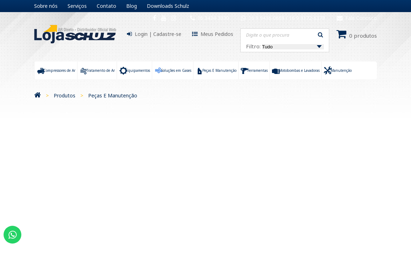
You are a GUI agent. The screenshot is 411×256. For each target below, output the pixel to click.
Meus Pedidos (217, 34)
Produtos (64, 95)
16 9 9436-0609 (267, 18)
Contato (106, 5)
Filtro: (285, 46)
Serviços (77, 5)
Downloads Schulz (168, 5)
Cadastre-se (167, 34)
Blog (131, 5)
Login (141, 34)
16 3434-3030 (213, 18)
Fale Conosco (357, 18)
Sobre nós (46, 5)
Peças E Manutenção (112, 95)
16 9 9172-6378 (307, 18)
